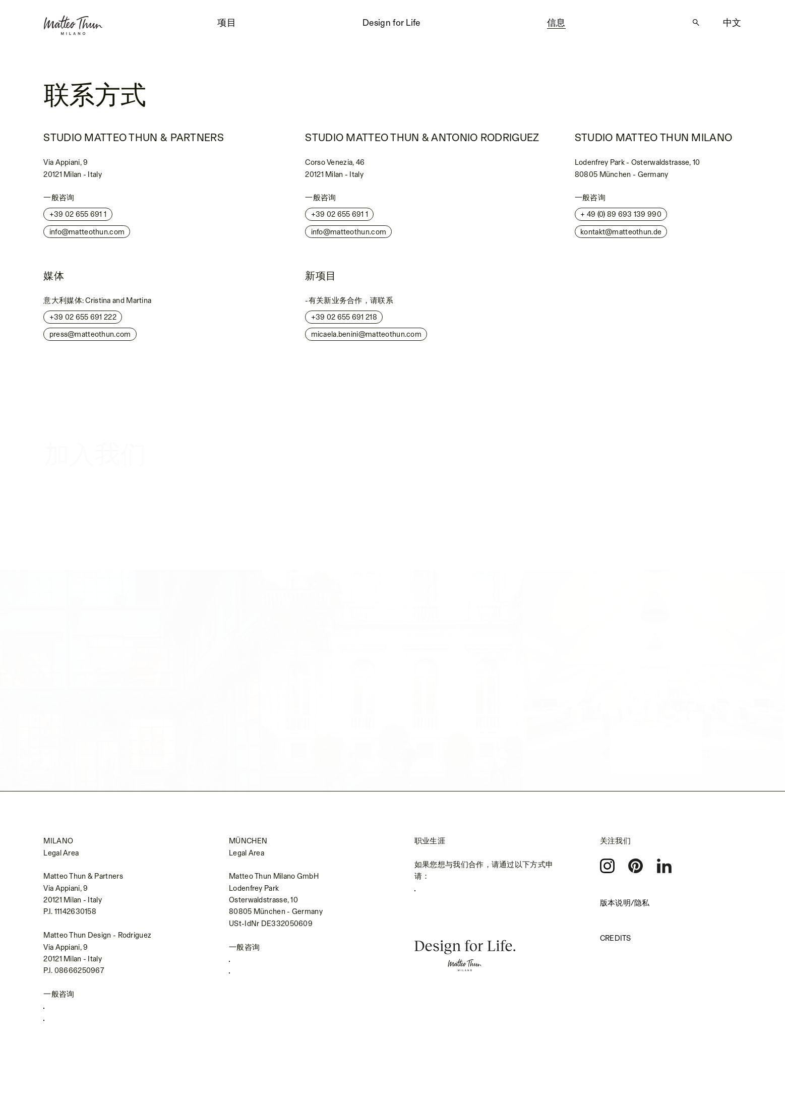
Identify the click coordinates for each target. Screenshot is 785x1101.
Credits (615, 939)
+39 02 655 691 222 (82, 321)
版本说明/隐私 (625, 903)
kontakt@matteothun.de (620, 235)
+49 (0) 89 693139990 (272, 963)
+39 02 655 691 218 (344, 321)
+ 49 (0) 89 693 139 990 (620, 218)
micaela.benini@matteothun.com (366, 338)
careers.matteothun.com (461, 893)
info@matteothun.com (87, 235)
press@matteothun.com (90, 338)
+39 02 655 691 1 (78, 218)
